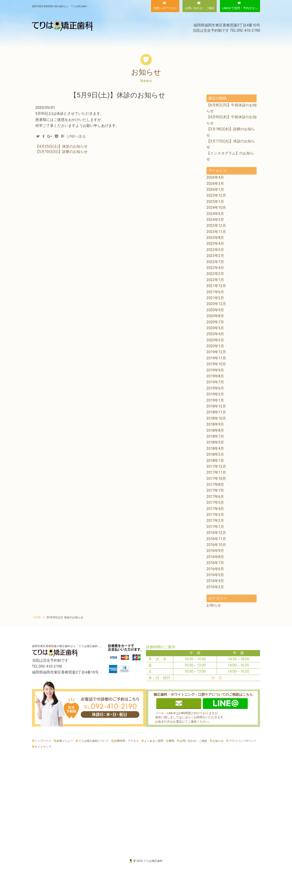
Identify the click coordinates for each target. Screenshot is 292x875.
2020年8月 (215, 316)
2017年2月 (215, 520)
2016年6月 (215, 569)
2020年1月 (215, 346)
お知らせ (242, 40)
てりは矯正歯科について (88, 40)
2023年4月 (215, 243)
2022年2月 (215, 274)
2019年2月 (215, 394)
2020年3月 (215, 340)
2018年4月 (215, 448)
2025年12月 (216, 195)
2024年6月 (215, 214)
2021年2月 (215, 298)
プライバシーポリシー (242, 740)
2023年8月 (215, 237)
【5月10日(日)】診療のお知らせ (61, 151)
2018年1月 (215, 460)
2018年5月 (215, 442)
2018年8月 (215, 430)
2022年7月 (215, 262)
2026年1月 (215, 189)
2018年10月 (216, 418)
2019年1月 (215, 400)
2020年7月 (215, 322)
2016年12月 (216, 532)
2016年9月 (215, 551)
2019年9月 (215, 370)
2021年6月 (215, 292)
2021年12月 (216, 286)
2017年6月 (215, 496)
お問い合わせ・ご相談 (193, 740)
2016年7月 (215, 563)
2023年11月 (216, 232)
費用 (126, 40)
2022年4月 (215, 268)
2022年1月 (215, 280)
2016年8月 (215, 557)
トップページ (43, 740)
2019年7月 (215, 382)
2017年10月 (216, 478)
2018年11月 (216, 412)
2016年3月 (215, 587)
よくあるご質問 (208, 40)
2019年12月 (216, 352)
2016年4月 (215, 581)
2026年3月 (215, 183)
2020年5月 (215, 328)
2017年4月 (215, 509)
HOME (37, 617)
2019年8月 (215, 376)
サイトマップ (43, 746)
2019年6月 (215, 388)
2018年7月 (215, 436)
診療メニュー (48, 40)
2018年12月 (216, 406)
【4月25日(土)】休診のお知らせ (61, 146)
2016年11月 (216, 539)
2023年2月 (215, 255)
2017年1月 (215, 527)
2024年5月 (215, 219)
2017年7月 (215, 490)
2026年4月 (215, 177)
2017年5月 (215, 502)
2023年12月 (216, 225)
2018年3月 (215, 454)
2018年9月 (215, 424)
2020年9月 (215, 310)
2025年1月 (215, 201)
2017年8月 (215, 484)
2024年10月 (216, 207)
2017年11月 (216, 472)
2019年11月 (216, 358)
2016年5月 (215, 575)
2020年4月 (215, 334)
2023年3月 (215, 250)
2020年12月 (216, 304)
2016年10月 (216, 545)
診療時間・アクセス (164, 40)
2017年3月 (215, 514)
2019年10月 (216, 364)
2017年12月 (216, 466)
